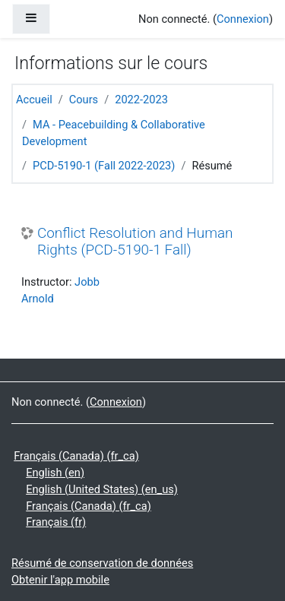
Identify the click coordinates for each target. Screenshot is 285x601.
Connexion (243, 19)
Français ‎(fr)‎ (56, 522)
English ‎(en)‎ (55, 472)
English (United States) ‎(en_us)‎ (102, 489)
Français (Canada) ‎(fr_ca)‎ (76, 456)
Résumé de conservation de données (102, 563)
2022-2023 (141, 99)
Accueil (34, 99)
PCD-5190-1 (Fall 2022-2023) (104, 165)
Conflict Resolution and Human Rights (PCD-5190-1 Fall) (135, 242)
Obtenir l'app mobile (60, 580)
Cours (83, 99)
